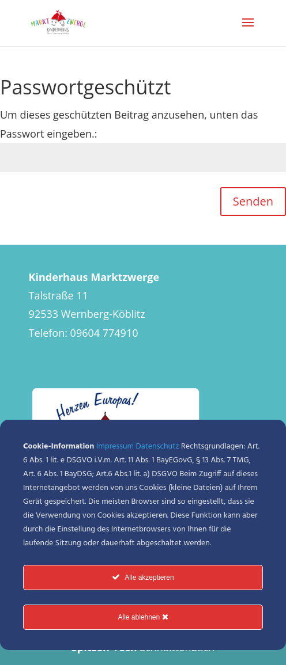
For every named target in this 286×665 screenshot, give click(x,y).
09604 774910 (104, 333)
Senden (253, 201)
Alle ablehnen (143, 617)
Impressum (115, 446)
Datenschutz (157, 446)
